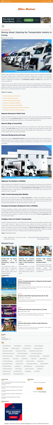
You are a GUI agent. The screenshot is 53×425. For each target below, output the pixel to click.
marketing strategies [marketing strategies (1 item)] (39, 366)
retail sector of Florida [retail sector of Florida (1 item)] (29, 368)
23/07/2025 (28, 285)
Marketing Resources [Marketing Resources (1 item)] (28, 366)
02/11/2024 (27, 325)
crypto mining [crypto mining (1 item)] (15, 358)
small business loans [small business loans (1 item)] (7, 371)
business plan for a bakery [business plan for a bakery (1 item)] (21, 351)
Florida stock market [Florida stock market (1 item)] (30, 361)
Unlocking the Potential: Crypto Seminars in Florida (32, 309)
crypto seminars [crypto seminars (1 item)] (25, 358)
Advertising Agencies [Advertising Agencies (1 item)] (7, 345)
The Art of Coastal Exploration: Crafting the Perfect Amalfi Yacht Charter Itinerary (34, 282)
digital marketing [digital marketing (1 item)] (43, 358)
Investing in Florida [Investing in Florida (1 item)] (19, 363)
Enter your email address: (39, 387)
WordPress (46, 423)
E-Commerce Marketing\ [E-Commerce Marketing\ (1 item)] (7, 361)
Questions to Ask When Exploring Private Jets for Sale (33, 296)
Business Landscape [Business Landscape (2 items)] (15, 348)
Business (20, 279)
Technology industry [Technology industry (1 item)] (6, 374)
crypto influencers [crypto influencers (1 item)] (6, 358)
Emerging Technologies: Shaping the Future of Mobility (16, 107)
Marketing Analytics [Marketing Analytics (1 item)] (44, 363)
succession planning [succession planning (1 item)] (18, 371)
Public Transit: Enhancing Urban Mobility (13, 105)
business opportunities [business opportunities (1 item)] (38, 348)
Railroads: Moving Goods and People (12, 100)
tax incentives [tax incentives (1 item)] (37, 371)
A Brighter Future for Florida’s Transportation (14, 110)
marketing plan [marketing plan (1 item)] (18, 366)
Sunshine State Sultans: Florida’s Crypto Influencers (32, 323)
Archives (3, 337)
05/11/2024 (27, 311)
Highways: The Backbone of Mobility (12, 103)
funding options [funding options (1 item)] (40, 361)
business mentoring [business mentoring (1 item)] (26, 348)
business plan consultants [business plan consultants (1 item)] (8, 351)
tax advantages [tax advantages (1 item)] (28, 371)
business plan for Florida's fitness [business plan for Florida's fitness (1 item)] (35, 351)
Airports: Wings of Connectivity (11, 98)
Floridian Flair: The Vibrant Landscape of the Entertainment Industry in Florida (9, 261)
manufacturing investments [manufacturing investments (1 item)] (31, 363)
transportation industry (10, 233)
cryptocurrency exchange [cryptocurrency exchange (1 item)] (7, 356)
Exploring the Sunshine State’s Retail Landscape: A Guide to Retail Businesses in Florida (26, 261)
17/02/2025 (28, 298)
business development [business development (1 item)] (38, 345)
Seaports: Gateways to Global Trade (12, 96)
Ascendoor (34, 423)
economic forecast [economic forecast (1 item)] (19, 361)
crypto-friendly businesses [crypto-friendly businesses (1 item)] (22, 353)
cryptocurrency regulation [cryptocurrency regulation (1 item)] (21, 356)
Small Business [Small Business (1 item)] (40, 368)
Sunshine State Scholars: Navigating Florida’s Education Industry (44, 260)
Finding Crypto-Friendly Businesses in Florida (10, 397)
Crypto (19, 307)
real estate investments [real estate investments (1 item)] (7, 368)
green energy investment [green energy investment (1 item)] (7, 363)
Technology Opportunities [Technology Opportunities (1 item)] (19, 374)
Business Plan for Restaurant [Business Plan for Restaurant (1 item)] (8, 353)
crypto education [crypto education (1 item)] (46, 356)
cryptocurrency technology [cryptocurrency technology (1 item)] (34, 356)
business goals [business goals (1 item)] (5, 348)
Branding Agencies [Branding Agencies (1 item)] (17, 345)
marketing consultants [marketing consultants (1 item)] (7, 366)
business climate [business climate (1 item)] (28, 345)
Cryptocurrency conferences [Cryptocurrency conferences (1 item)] (36, 353)
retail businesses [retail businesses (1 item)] (18, 368)
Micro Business (42, 391)
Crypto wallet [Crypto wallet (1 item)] (33, 358)
